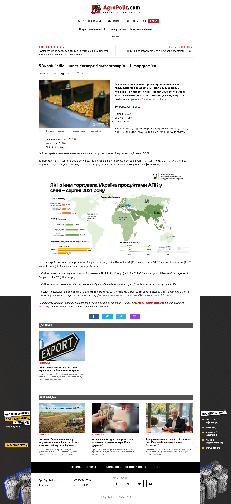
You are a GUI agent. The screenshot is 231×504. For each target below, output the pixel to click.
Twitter (149, 302)
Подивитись (113, 21)
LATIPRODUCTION (83, 480)
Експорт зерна (118, 29)
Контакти (44, 485)
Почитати (94, 21)
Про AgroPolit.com (49, 480)
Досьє (153, 21)
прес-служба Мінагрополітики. (148, 99)
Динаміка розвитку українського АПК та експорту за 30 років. (134, 295)
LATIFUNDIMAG (81, 485)
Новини (79, 21)
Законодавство (135, 21)
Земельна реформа (141, 29)
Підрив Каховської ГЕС (92, 29)
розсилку (44, 306)
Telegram (159, 302)
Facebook (138, 302)
